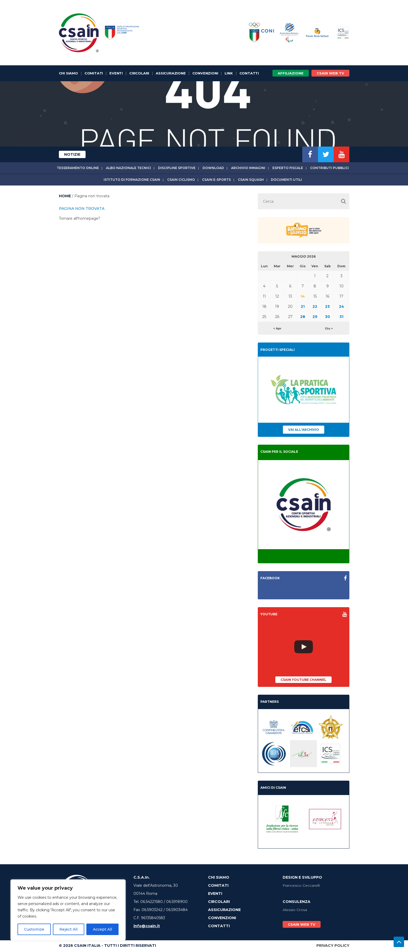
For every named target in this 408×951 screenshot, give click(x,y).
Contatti (249, 73)
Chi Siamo (68, 73)
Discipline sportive (176, 168)
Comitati (94, 73)
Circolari (139, 73)
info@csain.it (146, 926)
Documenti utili (286, 180)
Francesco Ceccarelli (301, 885)
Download (213, 168)
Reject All (68, 929)
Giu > (329, 328)
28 (302, 316)
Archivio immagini (248, 168)
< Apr (277, 328)
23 (327, 306)
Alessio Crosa (295, 909)
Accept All (102, 929)
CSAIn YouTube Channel (303, 680)
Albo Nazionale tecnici (128, 168)
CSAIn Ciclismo (181, 180)
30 (327, 316)
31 (341, 316)
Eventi (116, 73)
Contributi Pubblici (329, 168)
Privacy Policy (332, 945)
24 (341, 306)
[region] (68, 910)
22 (314, 306)
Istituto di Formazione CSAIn (132, 180)
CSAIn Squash (251, 180)
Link (229, 73)
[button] (343, 201)
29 (314, 316)
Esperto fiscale (287, 168)
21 (303, 306)
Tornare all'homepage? (79, 218)
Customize (34, 929)
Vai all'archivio (303, 430)
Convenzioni (205, 73)
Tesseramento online (78, 168)
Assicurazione (171, 73)
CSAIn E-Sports (216, 180)
